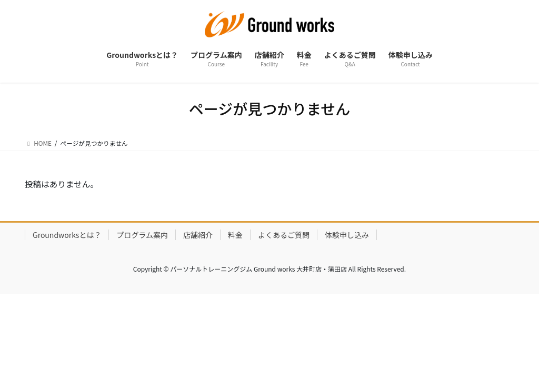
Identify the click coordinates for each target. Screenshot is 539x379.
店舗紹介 (198, 235)
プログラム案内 (142, 235)
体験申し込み (347, 235)
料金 (235, 235)
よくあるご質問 (284, 235)
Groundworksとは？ (67, 235)
